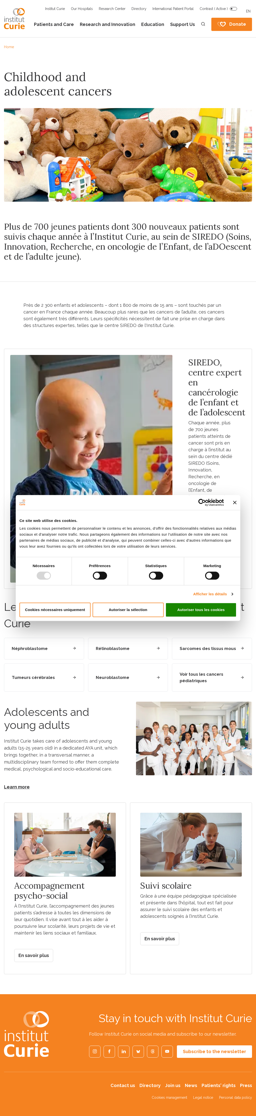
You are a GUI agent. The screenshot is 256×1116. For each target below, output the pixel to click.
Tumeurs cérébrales (33, 677)
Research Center (112, 9)
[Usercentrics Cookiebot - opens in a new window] (202, 502)
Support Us (182, 24)
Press (246, 1085)
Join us (172, 1085)
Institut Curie (55, 9)
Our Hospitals (82, 9)
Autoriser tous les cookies (201, 610)
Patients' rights (219, 1085)
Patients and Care (54, 24)
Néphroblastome (30, 648)
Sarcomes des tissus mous (208, 648)
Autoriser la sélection (128, 610)
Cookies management (169, 1098)
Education (152, 24)
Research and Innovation (107, 24)
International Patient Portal (173, 9)
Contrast (214, 9)
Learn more (17, 787)
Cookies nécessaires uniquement (55, 610)
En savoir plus (33, 955)
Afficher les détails (210, 594)
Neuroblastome (112, 677)
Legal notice (203, 1098)
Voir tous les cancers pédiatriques (201, 677)
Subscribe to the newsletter (214, 1051)
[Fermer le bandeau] (235, 502)
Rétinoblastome (112, 648)
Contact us (123, 1085)
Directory (138, 9)
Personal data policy (235, 1098)
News (191, 1085)
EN (248, 11)
